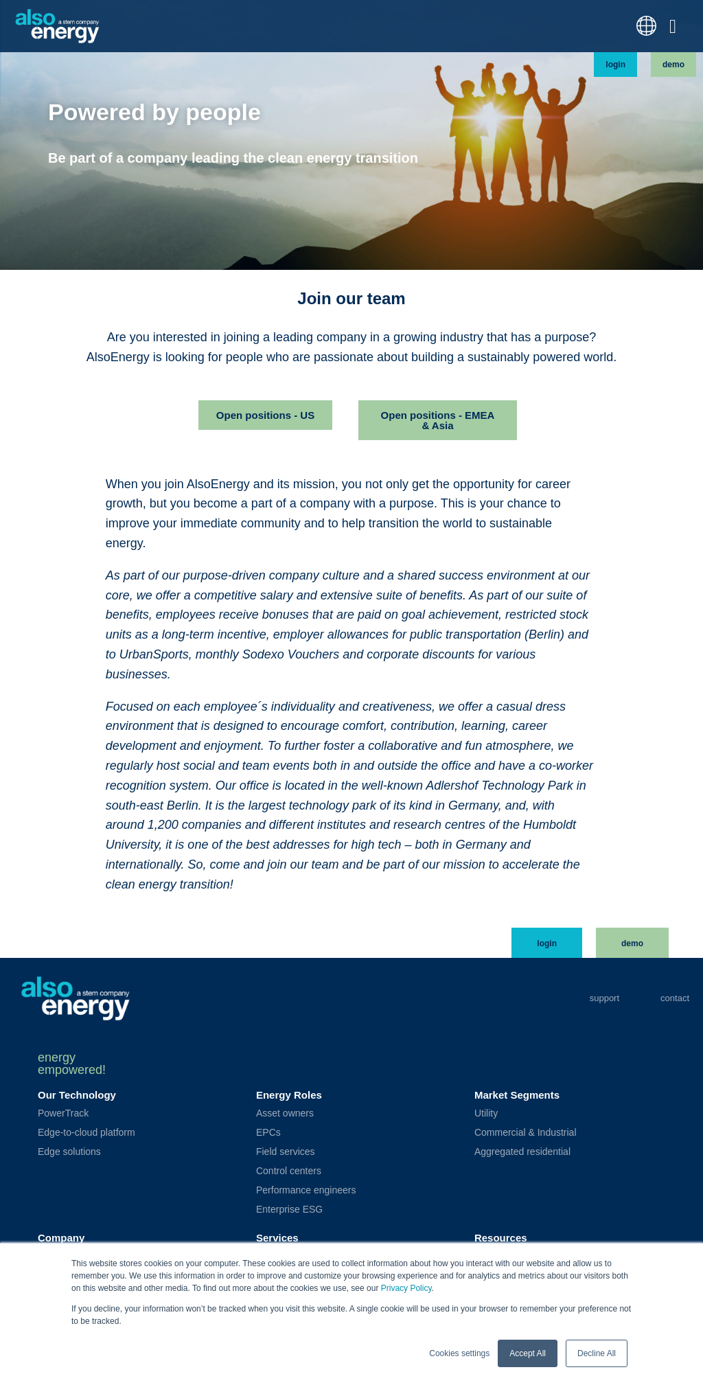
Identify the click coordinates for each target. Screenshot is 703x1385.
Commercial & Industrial (525, 1132)
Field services (285, 1151)
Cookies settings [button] (459, 1353)
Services (277, 1238)
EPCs (268, 1132)
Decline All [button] (596, 1353)
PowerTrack (63, 1113)
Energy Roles (289, 1095)
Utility (486, 1113)
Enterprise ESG (289, 1209)
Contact (674, 998)
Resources (500, 1238)
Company (61, 1238)
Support (604, 998)
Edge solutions (69, 1151)
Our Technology (77, 1095)
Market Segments (517, 1095)
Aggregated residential (522, 1151)
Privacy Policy (406, 1288)
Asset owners (285, 1113)
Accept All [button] (527, 1353)
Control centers (288, 1170)
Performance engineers (306, 1189)
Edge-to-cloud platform (86, 1132)
